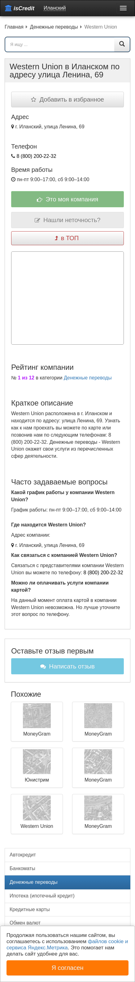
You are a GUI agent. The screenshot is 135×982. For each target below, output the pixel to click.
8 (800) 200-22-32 (36, 156)
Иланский (55, 8)
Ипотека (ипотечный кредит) (42, 895)
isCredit (19, 8)
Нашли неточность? (68, 220)
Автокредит (23, 854)
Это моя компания (67, 199)
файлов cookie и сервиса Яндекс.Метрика (67, 944)
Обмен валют (25, 922)
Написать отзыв (67, 666)
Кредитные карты (30, 909)
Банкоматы (22, 868)
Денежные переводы (88, 377)
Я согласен (67, 967)
